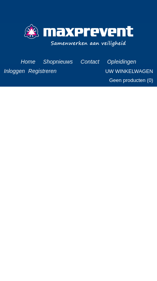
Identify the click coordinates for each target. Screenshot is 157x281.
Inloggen (14, 71)
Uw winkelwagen (129, 71)
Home (28, 62)
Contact (90, 62)
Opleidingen (121, 62)
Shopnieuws (58, 62)
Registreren (42, 71)
